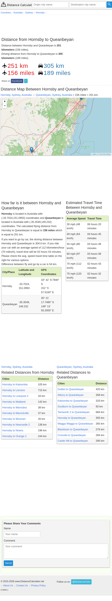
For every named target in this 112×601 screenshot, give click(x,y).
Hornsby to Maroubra (14, 407)
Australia (26, 94)
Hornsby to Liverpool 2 (15, 396)
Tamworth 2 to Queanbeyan (74, 412)
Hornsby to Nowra (12, 430)
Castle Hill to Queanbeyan (73, 440)
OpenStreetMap (105, 154)
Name (7, 528)
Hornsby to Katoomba (15, 384)
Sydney (16, 94)
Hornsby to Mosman (14, 418)
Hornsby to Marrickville (15, 413)
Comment (9, 540)
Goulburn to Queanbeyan (72, 406)
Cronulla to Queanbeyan (72, 435)
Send (8, 563)
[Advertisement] (56, 25)
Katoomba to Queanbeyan (73, 400)
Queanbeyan (43, 94)
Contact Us (22, 585)
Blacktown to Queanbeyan (73, 429)
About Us (8, 585)
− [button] (5, 106)
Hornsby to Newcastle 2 (16, 424)
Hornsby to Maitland (14, 401)
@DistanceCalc (81, 581)
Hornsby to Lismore (13, 390)
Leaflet (94, 154)
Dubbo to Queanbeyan (71, 389)
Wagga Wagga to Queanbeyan (75, 423)
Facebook (17, 81)
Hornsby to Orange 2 (14, 436)
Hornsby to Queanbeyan (72, 417)
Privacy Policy (38, 585)
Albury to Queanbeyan (71, 395)
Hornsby (5, 94)
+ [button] (5, 102)
